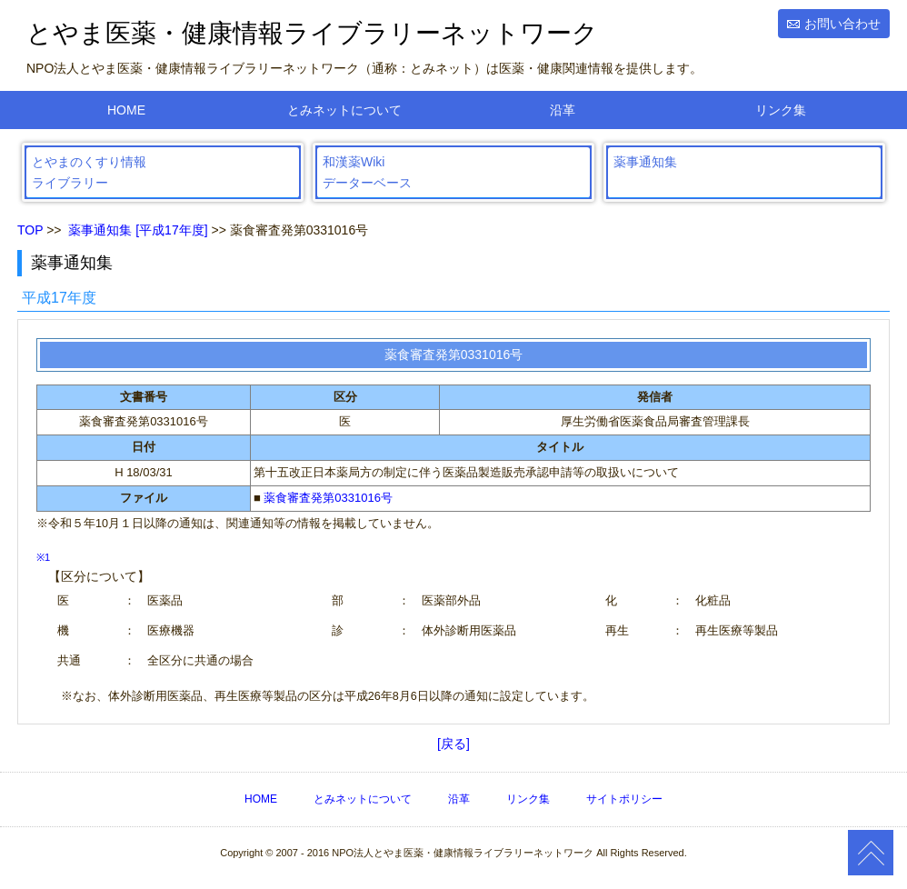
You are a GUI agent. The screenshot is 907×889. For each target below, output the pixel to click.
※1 (43, 557)
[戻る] (453, 743)
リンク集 (780, 110)
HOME (126, 110)
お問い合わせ (842, 23)
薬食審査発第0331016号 (328, 497)
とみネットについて (344, 110)
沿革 (562, 110)
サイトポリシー (624, 799)
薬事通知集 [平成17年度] (137, 230)
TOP (30, 230)
